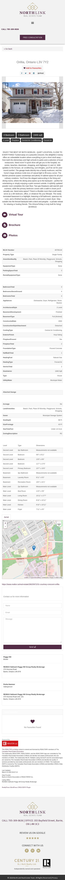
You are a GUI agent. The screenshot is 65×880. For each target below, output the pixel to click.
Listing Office (6, 780)
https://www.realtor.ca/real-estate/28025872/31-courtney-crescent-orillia (30, 584)
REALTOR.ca (9, 749)
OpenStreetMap (36, 577)
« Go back (8, 49)
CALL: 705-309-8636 (10, 29)
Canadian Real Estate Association (13, 751)
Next (61, 103)
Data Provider (6, 775)
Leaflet (26, 577)
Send (32, 647)
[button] (32, 23)
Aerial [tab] (6, 517)
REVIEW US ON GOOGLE (32, 832)
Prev (4, 103)
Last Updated (6, 770)
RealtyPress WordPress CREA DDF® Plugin (16, 787)
